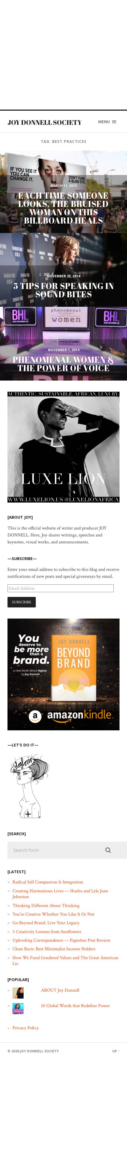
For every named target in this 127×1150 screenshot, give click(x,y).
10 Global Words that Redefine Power (75, 1006)
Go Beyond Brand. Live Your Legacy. (46, 923)
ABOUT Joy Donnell (60, 990)
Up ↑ (116, 1051)
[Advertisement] (55, 55)
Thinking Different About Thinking (46, 906)
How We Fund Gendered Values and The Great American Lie (65, 961)
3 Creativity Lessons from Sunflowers (46, 932)
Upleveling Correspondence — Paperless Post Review (61, 940)
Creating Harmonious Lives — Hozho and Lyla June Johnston (60, 894)
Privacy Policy (25, 1028)
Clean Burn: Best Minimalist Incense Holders (53, 949)
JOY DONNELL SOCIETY (44, 122)
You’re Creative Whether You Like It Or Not (53, 914)
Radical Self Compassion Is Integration (47, 882)
